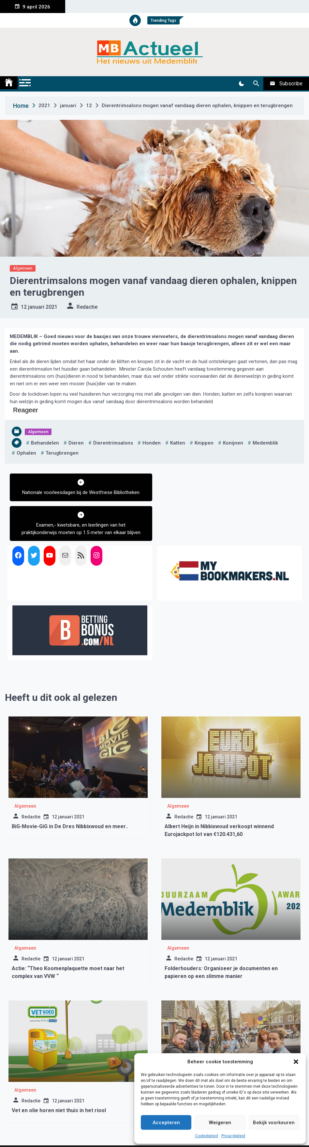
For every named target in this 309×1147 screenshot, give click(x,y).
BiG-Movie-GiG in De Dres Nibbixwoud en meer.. (70, 794)
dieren (76, 443)
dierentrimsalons (113, 443)
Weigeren (220, 1123)
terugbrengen (62, 453)
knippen (204, 443)
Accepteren (166, 1123)
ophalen (26, 453)
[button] (296, 1061)
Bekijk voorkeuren (274, 1123)
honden (151, 443)
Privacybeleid (233, 1136)
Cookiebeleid (206, 1136)
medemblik (265, 443)
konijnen (233, 443)
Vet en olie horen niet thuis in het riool (59, 1078)
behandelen (45, 443)
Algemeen (22, 268)
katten (177, 443)
